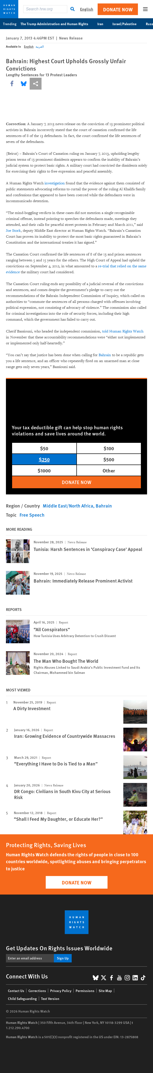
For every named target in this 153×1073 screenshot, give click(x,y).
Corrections (37, 990)
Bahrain (105, 355)
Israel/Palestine (127, 23)
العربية (40, 46)
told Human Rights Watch (122, 331)
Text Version (50, 998)
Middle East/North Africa (68, 505)
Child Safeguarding (22, 998)
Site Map (105, 990)
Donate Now (118, 9)
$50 (44, 448)
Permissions (85, 990)
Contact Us (16, 990)
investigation (54, 183)
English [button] (86, 9)
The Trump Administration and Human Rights (57, 23)
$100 (109, 448)
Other (109, 470)
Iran (103, 23)
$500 (108, 459)
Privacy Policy (60, 990)
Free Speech (32, 514)
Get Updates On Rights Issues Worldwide (59, 948)
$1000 (44, 470)
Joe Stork (13, 230)
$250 (44, 459)
